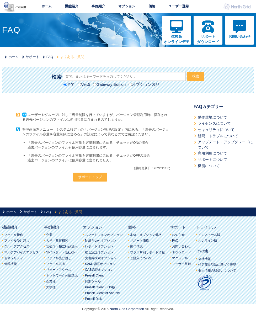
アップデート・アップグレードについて (225, 144)
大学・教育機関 (57, 240)
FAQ (49, 57)
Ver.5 (84, 84)
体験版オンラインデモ (176, 39)
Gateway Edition (109, 84)
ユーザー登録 (178, 6)
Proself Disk (93, 299)
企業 (49, 235)
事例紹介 (98, 6)
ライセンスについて (214, 123)
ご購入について (141, 258)
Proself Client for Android (102, 293)
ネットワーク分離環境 (62, 275)
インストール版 (209, 235)
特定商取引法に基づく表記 (217, 265)
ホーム (46, 6)
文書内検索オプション (100, 258)
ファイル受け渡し (16, 240)
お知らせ (178, 235)
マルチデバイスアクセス (21, 252)
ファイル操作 (13, 235)
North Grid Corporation (127, 309)
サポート (32, 57)
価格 (151, 6)
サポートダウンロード (208, 39)
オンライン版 (207, 240)
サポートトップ (90, 177)
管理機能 (10, 264)
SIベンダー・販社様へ (61, 252)
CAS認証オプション (99, 270)
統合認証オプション (99, 252)
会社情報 (204, 259)
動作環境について (212, 117)
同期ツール (93, 281)
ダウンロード (181, 252)
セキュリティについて (216, 129)
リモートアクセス (58, 270)
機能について (209, 166)
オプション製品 (144, 84)
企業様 (51, 281)
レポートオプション (99, 246)
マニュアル (180, 258)
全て (69, 84)
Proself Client (94, 275)
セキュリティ (13, 258)
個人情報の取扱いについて (217, 270)
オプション (126, 6)
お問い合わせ (239, 36)
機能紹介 (71, 6)
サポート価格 (139, 240)
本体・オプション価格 (146, 235)
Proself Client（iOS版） (101, 287)
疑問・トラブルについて (218, 136)
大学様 (51, 287)
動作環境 (136, 246)
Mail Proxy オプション (100, 240)
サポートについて (212, 159)
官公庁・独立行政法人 (62, 246)
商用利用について (212, 153)
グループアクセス (16, 246)
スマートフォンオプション (104, 235)
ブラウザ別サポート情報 (147, 252)
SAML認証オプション (100, 264)
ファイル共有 (55, 264)
